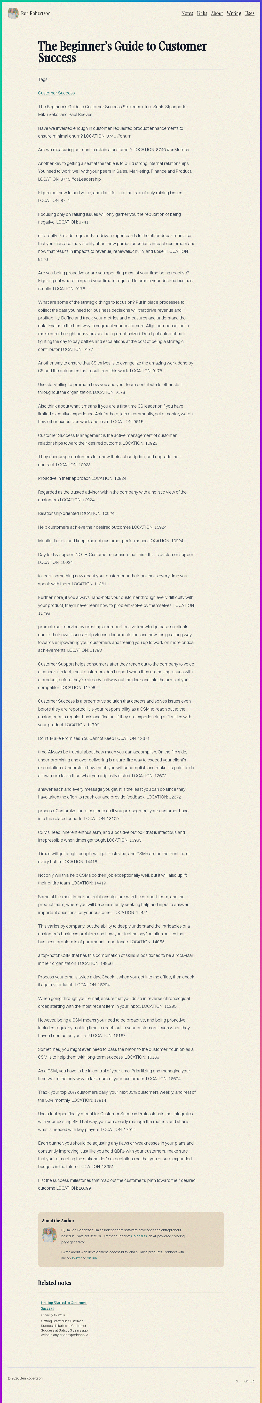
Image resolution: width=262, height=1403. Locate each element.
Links (202, 13)
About (217, 13)
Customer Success (56, 93)
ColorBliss (139, 1236)
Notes (187, 13)
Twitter (76, 1258)
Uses (249, 13)
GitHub (92, 1258)
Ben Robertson (31, 1378)
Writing (234, 13)
